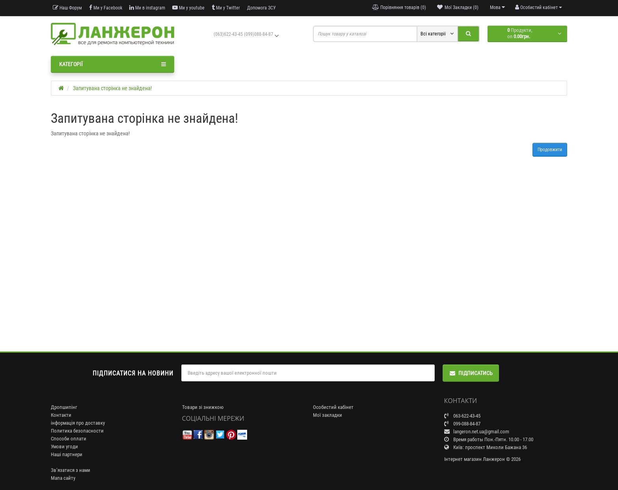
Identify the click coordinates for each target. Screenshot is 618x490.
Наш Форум (67, 8)
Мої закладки (327, 415)
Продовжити (550, 149)
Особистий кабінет (333, 407)
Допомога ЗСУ (261, 8)
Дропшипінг (64, 407)
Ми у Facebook (105, 8)
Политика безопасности (77, 431)
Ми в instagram (147, 8)
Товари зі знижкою (202, 407)
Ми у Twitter (226, 8)
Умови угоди (64, 446)
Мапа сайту (63, 478)
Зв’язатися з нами (70, 470)
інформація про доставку (78, 423)
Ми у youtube (188, 8)
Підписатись (471, 373)
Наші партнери (66, 454)
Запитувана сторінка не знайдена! (112, 88)
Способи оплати (68, 439)
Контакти (61, 415)
